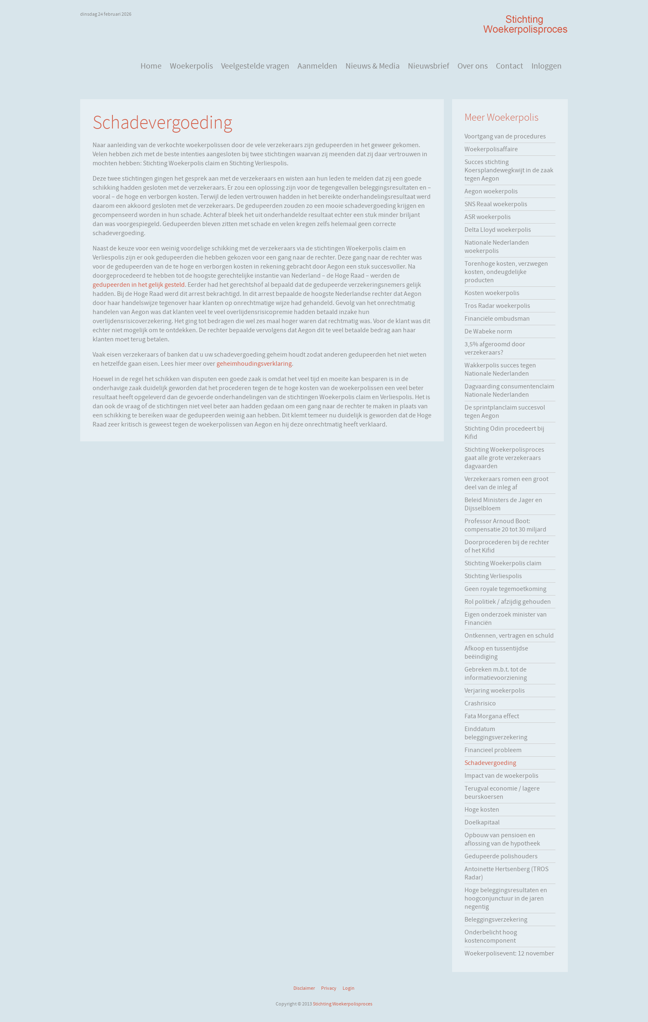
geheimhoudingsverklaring (254, 363)
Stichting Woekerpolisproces (342, 1004)
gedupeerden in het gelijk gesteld (139, 284)
